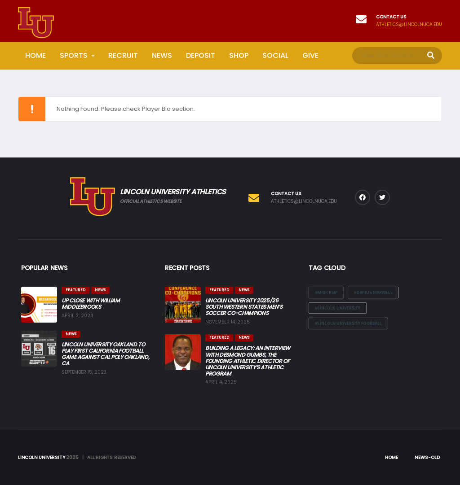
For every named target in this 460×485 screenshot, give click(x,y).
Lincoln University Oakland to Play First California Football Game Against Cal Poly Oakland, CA (105, 354)
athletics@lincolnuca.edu (409, 24)
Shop (238, 55)
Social (275, 55)
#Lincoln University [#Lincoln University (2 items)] (337, 308)
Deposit (200, 55)
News (162, 55)
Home (35, 55)
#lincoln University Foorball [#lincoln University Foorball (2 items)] (348, 323)
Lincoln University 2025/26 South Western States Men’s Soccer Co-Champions (244, 307)
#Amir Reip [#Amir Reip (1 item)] (326, 292)
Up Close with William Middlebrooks (90, 303)
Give (310, 55)
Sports (74, 55)
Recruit (123, 55)
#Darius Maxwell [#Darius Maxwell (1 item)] (373, 292)
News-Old (427, 457)
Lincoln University (41, 457)
